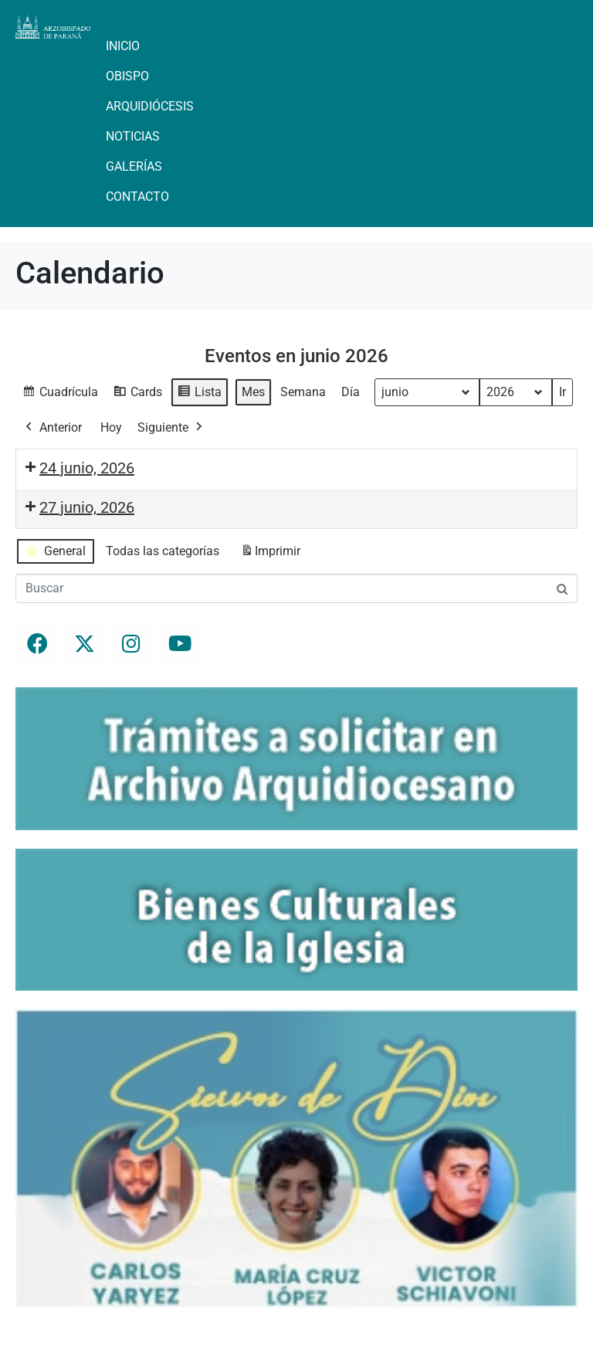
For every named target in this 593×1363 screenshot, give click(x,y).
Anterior (52, 428)
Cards (137, 394)
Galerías (134, 166)
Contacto (137, 196)
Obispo (127, 76)
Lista (199, 394)
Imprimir (270, 554)
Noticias (133, 136)
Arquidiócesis (150, 106)
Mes (253, 392)
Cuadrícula (60, 394)
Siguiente (171, 428)
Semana (303, 392)
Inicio (123, 46)
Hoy (111, 427)
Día (350, 392)
